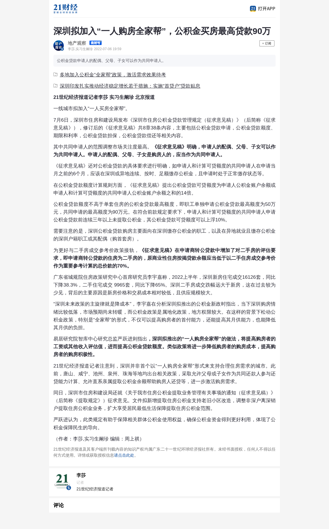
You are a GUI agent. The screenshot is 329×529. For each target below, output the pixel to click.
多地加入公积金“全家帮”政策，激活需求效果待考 (109, 75)
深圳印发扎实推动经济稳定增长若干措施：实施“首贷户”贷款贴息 (126, 86)
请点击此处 (124, 455)
